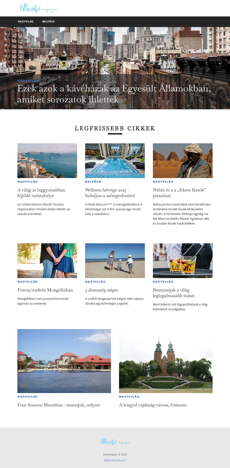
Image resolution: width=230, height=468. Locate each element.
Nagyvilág (28, 81)
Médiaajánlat (115, 460)
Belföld (93, 181)
